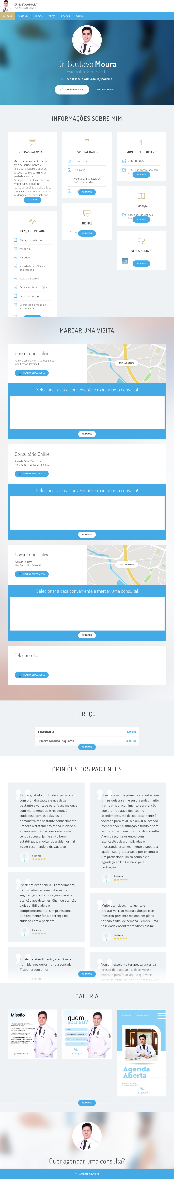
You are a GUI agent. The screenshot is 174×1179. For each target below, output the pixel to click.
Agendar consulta (87, 1174)
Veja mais (87, 974)
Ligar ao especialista (32, 373)
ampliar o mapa (126, 363)
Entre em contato (105, 89)
